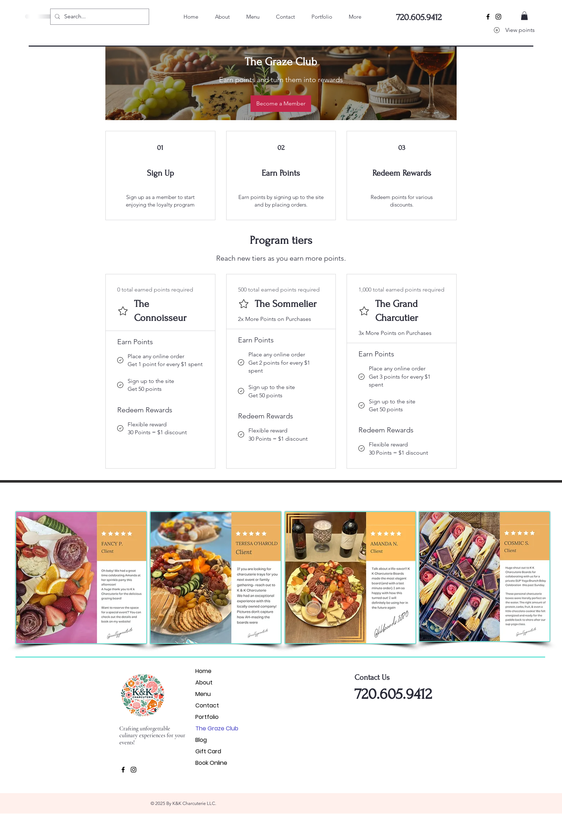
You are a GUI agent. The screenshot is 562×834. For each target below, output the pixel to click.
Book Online (211, 763)
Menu (203, 694)
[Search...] (99, 16)
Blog (201, 740)
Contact (207, 705)
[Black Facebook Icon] (488, 16)
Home (203, 671)
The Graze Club (216, 728)
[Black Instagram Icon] (498, 16)
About (204, 682)
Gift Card (208, 751)
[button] (524, 15)
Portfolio (207, 717)
